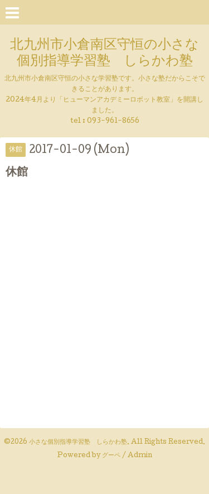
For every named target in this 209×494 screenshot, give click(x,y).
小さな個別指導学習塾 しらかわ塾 (78, 442)
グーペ (111, 456)
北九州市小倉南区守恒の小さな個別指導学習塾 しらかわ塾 (104, 53)
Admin (140, 456)
